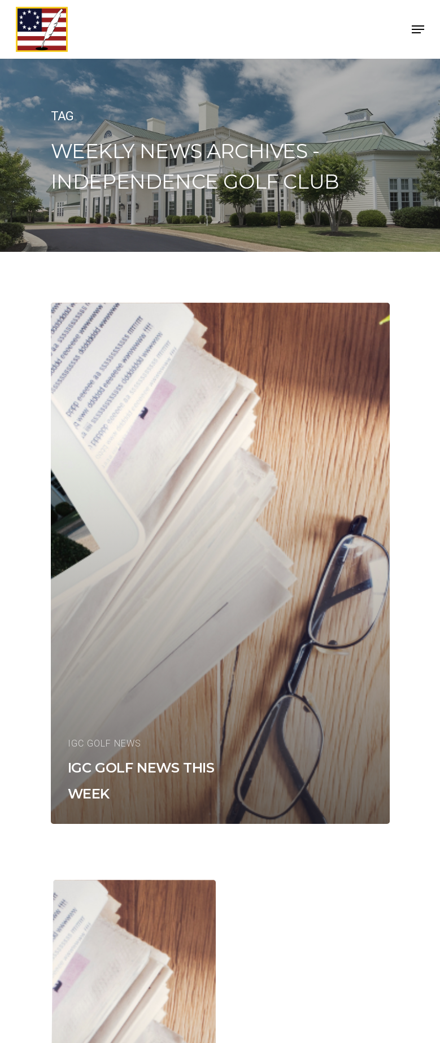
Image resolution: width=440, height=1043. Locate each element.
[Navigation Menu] (418, 29)
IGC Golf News (104, 743)
